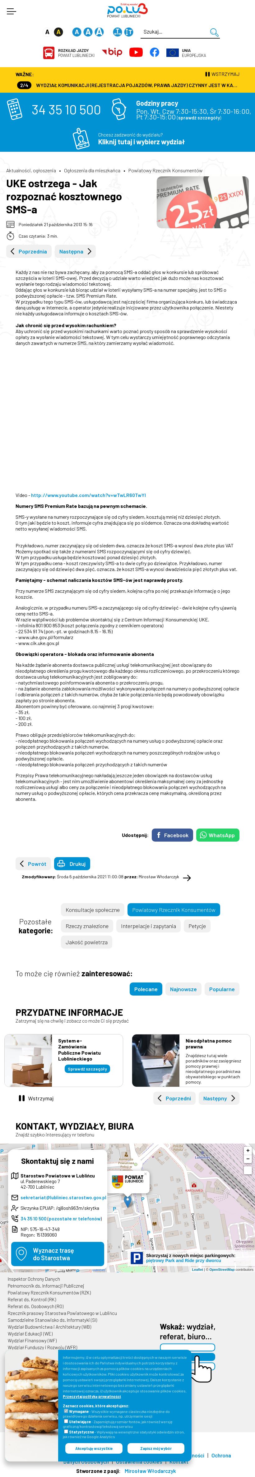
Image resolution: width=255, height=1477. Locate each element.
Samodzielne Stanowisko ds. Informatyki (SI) (52, 1320)
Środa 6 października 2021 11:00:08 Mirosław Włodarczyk (100, 876)
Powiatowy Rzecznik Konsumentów (165, 170)
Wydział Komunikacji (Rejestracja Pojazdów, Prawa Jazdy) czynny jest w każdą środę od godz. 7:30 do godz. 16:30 (128, 85)
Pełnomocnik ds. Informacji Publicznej (46, 1286)
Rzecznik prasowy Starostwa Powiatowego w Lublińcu (62, 1313)
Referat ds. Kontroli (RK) (32, 1299)
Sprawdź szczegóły (87, 1068)
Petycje (197, 925)
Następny (215, 1098)
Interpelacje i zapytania (148, 925)
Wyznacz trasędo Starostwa (53, 1254)
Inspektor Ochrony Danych (34, 1279)
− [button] (248, 1159)
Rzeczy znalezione (87, 925)
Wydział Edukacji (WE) (30, 1333)
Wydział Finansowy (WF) (32, 1340)
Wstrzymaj (40, 1098)
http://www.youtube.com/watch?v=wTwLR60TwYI (88, 495)
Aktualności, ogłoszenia (31, 170)
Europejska (194, 53)
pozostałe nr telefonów (74, 1218)
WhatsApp (222, 835)
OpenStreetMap (221, 1269)
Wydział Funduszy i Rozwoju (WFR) (42, 1347)
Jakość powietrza (87, 942)
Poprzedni (178, 1098)
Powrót (37, 863)
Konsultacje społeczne (93, 909)
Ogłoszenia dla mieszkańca (92, 170)
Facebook (176, 835)
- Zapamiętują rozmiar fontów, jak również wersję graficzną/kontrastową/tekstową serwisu (118, 1423)
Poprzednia (33, 251)
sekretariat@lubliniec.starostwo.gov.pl (63, 1197)
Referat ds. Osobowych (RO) (35, 1306)
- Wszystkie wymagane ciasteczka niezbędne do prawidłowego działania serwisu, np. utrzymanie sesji (116, 1413)
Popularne (222, 989)
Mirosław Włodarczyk (150, 1471)
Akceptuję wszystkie (94, 1448)
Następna (71, 251)
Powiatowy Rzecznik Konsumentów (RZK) (49, 1292)
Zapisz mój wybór (156, 1448)
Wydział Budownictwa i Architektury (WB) (49, 1327)
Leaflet (197, 1269)
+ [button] (248, 1150)
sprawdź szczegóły (199, 117)
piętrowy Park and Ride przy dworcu (183, 1260)
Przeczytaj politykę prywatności (92, 1396)
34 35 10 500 (66, 109)
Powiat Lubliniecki (76, 53)
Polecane (146, 989)
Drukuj (78, 863)
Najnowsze (183, 989)
